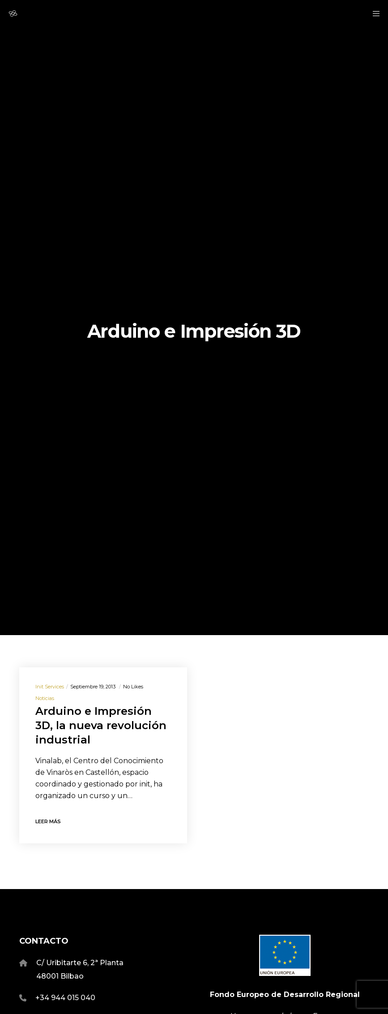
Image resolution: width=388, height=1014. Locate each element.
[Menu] (373, 13)
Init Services (49, 686)
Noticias (44, 698)
